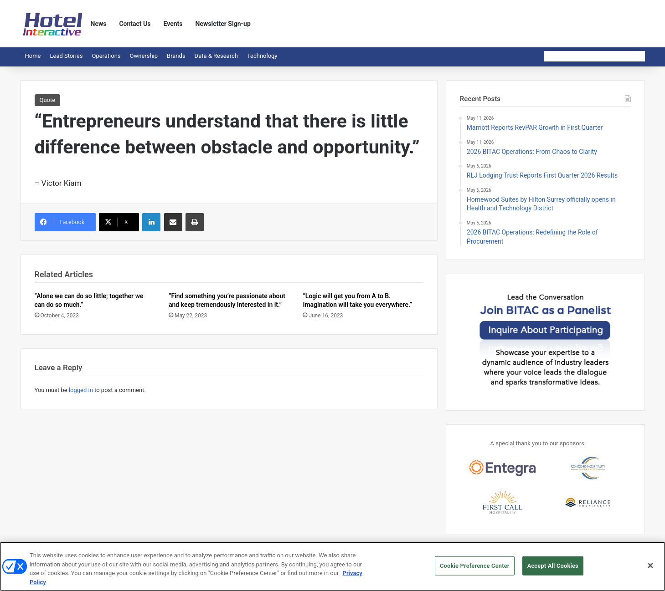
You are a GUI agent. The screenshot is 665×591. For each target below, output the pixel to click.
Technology (262, 55)
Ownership (144, 55)
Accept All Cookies (552, 569)
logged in (81, 390)
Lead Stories (66, 55)
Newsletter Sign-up (223, 23)
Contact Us (134, 23)
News (99, 23)
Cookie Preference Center (475, 569)
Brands (176, 55)
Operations (106, 55)
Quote (48, 100)
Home (33, 55)
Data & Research (216, 55)
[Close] (650, 569)
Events (173, 23)
